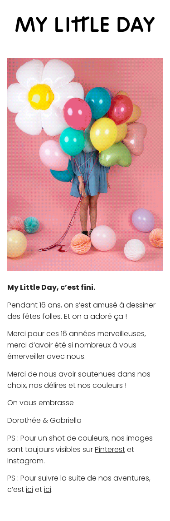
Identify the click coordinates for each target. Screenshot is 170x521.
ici (29, 489)
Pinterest (110, 449)
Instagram (25, 461)
